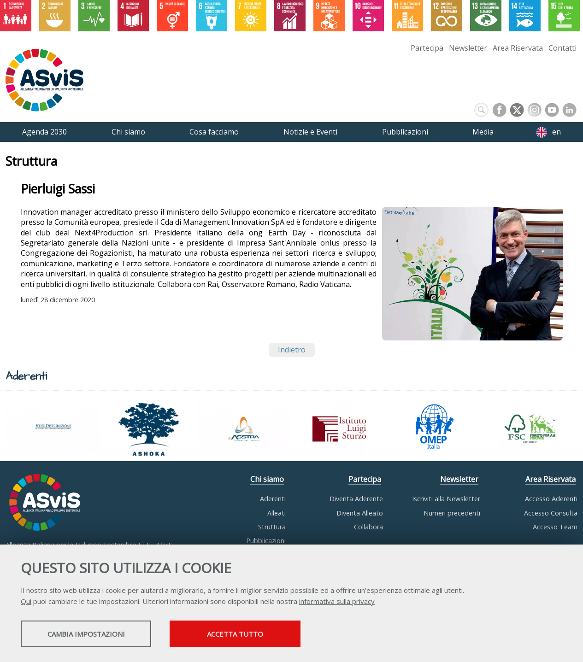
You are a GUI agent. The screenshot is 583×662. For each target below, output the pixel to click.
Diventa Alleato (359, 513)
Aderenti (273, 498)
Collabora (368, 526)
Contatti (562, 48)
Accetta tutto (259, 634)
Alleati (276, 513)
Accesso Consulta (550, 513)
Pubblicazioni (266, 540)
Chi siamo (267, 479)
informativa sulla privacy (337, 602)
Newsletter (468, 48)
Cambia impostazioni (93, 634)
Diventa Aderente (356, 498)
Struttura (272, 526)
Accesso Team (555, 526)
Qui (26, 602)
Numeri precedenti (452, 513)
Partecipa (427, 48)
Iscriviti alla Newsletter (446, 498)
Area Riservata (518, 48)
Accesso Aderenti (551, 498)
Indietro (292, 350)
